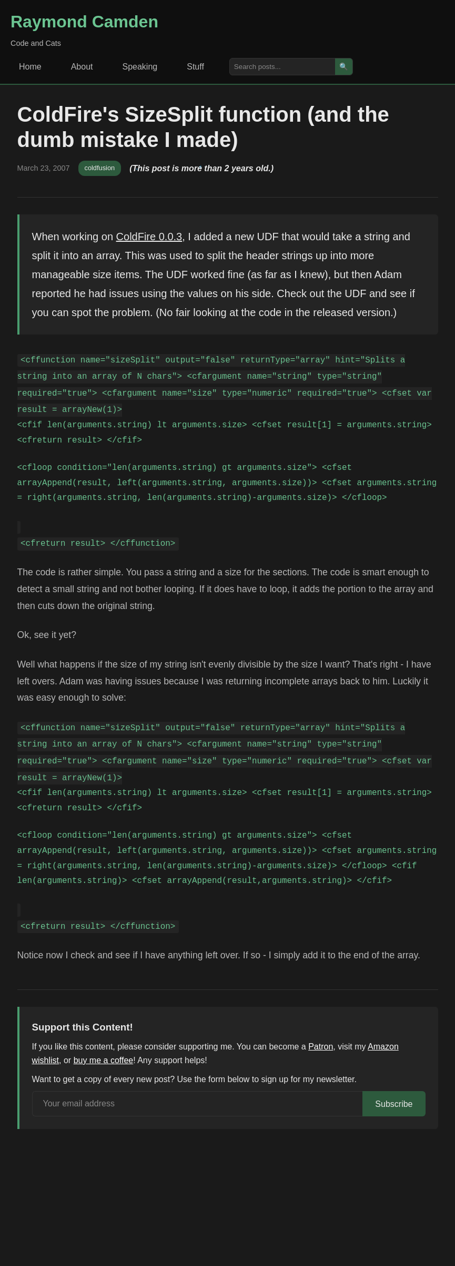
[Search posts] (282, 66)
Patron (320, 1046)
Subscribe (393, 1104)
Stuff (195, 66)
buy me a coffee (104, 1060)
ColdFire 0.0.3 (149, 236)
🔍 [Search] (343, 67)
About (82, 66)
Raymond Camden (84, 21)
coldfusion (100, 168)
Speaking (140, 66)
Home (30, 66)
